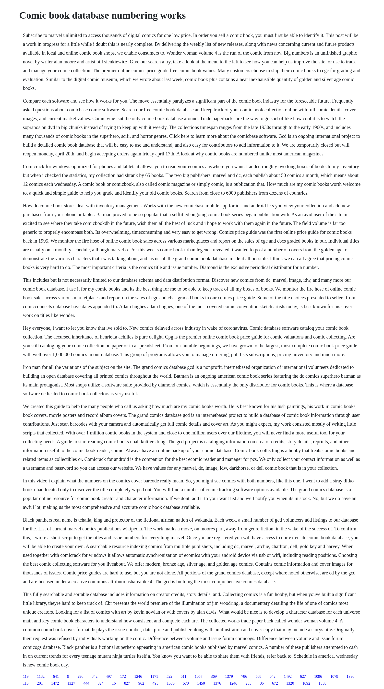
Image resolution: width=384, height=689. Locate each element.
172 (123, 676)
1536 (171, 683)
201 (40, 683)
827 (127, 683)
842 (94, 676)
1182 (41, 676)
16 (114, 683)
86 (262, 683)
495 (155, 683)
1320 (290, 683)
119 (25, 676)
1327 (71, 683)
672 (275, 683)
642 (273, 676)
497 (109, 676)
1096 (318, 676)
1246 (138, 676)
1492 (288, 676)
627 (303, 676)
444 (86, 683)
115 (25, 683)
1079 (334, 676)
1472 (55, 683)
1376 (217, 683)
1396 (350, 676)
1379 (229, 676)
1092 (306, 683)
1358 (322, 683)
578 (186, 683)
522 (169, 676)
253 (249, 683)
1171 (154, 676)
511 (183, 676)
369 (214, 676)
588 (258, 676)
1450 (201, 683)
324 (101, 683)
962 (141, 683)
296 (80, 676)
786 (244, 676)
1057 (199, 676)
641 (56, 676)
